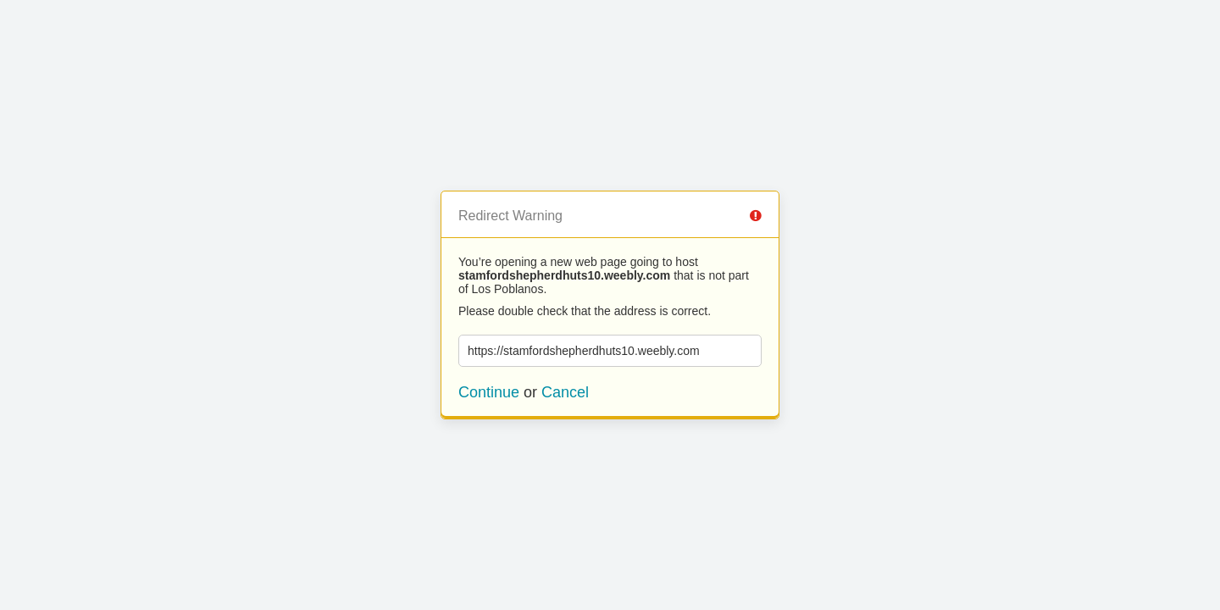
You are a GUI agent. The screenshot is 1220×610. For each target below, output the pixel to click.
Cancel (565, 392)
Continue (488, 392)
